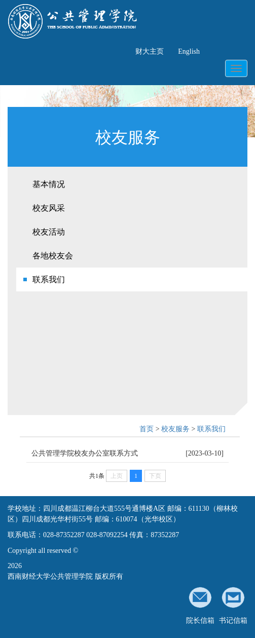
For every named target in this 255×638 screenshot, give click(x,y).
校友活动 (48, 232)
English (189, 51)
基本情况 (48, 184)
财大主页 (149, 51)
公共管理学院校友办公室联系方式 (84, 453)
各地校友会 (52, 255)
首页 (146, 429)
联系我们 (48, 279)
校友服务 (175, 429)
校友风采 (48, 208)
